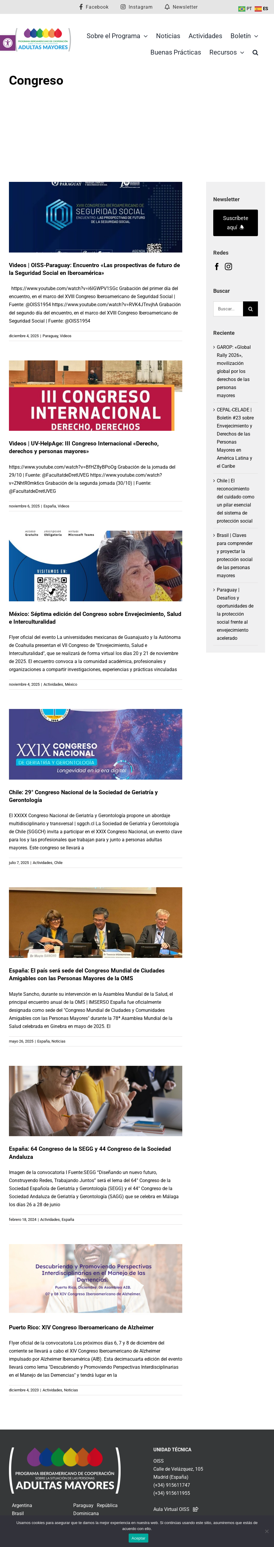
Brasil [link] (18, 1513)
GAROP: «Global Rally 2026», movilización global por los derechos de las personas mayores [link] (234, 371)
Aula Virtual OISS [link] (171, 1509)
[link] (7, 43)
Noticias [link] (59, 1041)
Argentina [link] (22, 1505)
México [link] (71, 684)
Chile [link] (58, 862)
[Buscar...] (228, 308)
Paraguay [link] (50, 336)
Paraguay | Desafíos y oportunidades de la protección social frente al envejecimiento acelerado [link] (235, 614)
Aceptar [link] (139, 1538)
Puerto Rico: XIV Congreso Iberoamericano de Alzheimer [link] (81, 1327)
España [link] (49, 506)
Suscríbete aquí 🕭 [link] (235, 222)
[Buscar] (250, 308)
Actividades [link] (53, 684)
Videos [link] (65, 336)
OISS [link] (158, 1461)
